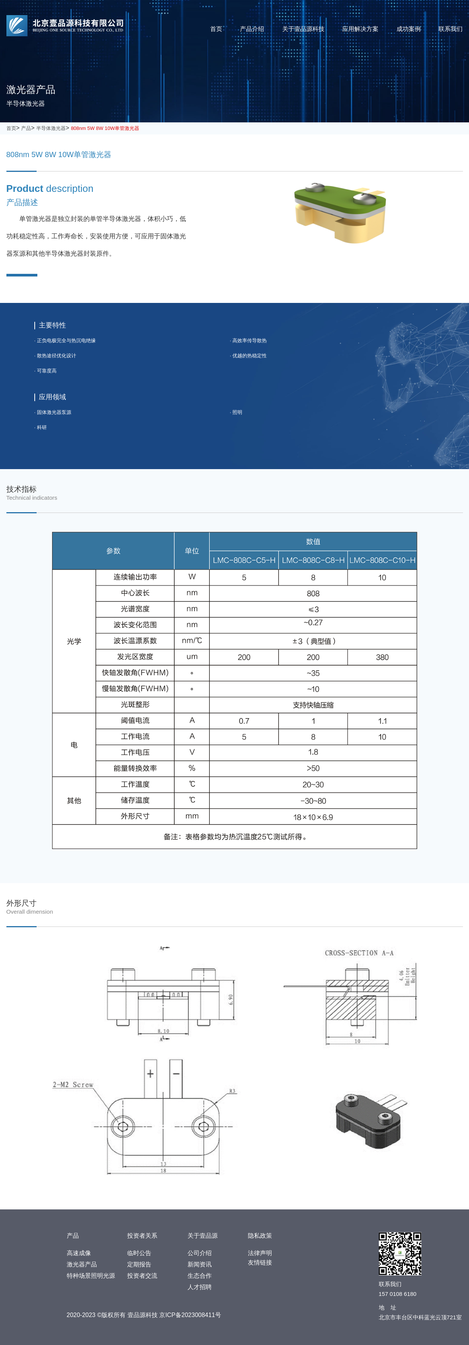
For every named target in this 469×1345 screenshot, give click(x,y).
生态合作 (200, 1275)
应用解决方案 (360, 29)
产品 (26, 128)
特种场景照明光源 (91, 1275)
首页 (216, 29)
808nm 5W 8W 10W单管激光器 (105, 128)
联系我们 (450, 29)
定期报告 (139, 1264)
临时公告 (139, 1253)
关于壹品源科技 (303, 29)
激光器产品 (82, 1264)
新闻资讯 (200, 1264)
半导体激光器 (51, 128)
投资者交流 (142, 1275)
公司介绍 (200, 1253)
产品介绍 (252, 29)
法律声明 (260, 1253)
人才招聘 (200, 1287)
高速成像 (79, 1253)
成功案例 (409, 29)
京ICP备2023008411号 (190, 1315)
